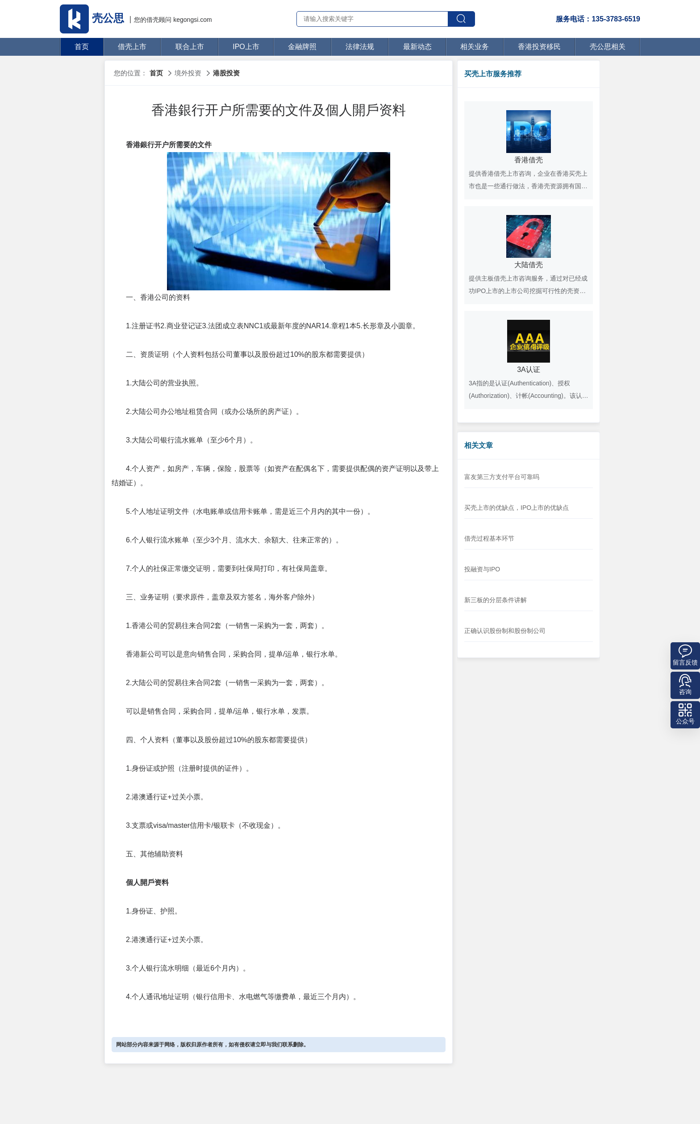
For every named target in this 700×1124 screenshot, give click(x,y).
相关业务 (474, 46)
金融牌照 (302, 46)
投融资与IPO (482, 569)
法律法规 (360, 46)
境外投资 (188, 73)
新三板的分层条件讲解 (495, 599)
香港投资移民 (539, 46)
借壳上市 (132, 46)
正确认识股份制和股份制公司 (505, 630)
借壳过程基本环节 (489, 538)
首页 (82, 46)
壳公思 (93, 18)
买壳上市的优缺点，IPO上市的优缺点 (516, 507)
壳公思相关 (607, 46)
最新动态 (417, 46)
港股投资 (226, 73)
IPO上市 (246, 46)
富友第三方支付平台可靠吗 (501, 476)
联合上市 (189, 46)
